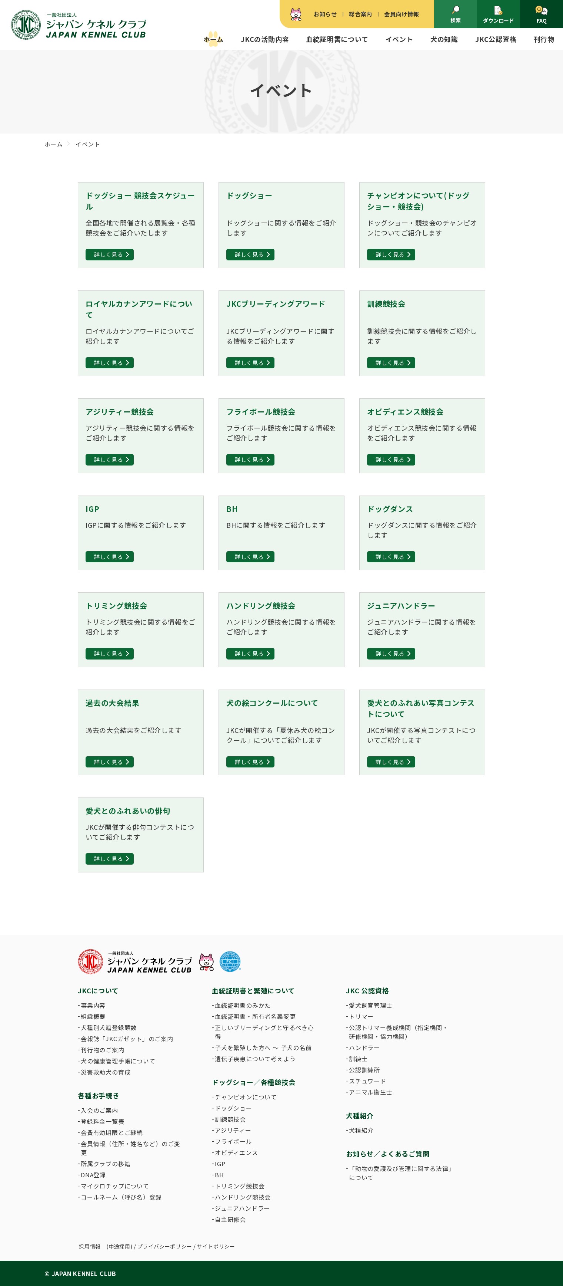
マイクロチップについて (115, 1185)
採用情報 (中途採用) (106, 1246)
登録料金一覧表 (102, 1121)
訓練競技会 (230, 1119)
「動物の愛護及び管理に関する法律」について (400, 1173)
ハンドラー (364, 1047)
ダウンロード (498, 14)
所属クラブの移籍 (105, 1163)
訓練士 (358, 1058)
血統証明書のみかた (243, 1005)
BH (219, 1174)
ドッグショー (233, 1108)
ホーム (213, 39)
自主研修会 (230, 1219)
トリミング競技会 (239, 1185)
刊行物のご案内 (102, 1049)
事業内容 (93, 1005)
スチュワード (367, 1080)
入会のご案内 (99, 1110)
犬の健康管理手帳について (118, 1060)
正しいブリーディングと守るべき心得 (264, 1032)
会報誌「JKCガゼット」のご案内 (127, 1038)
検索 (455, 14)
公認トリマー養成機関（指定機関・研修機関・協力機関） (399, 1032)
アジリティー (233, 1130)
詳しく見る (108, 254)
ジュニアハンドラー (242, 1208)
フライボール (233, 1141)
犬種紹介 (361, 1130)
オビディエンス (236, 1152)
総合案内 (360, 14)
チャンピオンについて (246, 1096)
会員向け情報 (401, 14)
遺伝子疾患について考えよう (255, 1058)
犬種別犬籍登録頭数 (109, 1027)
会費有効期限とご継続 (112, 1132)
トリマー (361, 1016)
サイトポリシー (216, 1246)
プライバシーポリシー (164, 1246)
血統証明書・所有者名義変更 (255, 1016)
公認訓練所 (364, 1069)
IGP (220, 1163)
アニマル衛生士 (371, 1092)
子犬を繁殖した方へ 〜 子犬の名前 (263, 1047)
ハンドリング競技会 (243, 1197)
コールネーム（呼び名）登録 (121, 1197)
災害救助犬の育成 (105, 1072)
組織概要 (93, 1016)
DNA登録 (93, 1174)
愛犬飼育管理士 (371, 1005)
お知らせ (325, 14)
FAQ (541, 15)
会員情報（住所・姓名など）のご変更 (130, 1148)
